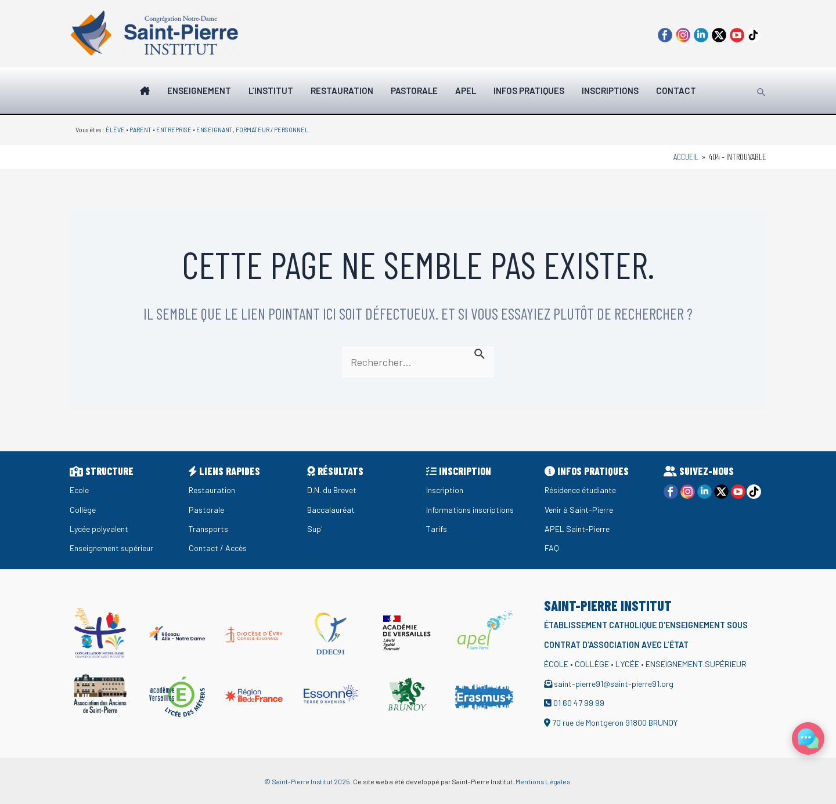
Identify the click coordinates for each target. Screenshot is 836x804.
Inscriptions (610, 90)
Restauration (342, 90)
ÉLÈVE (115, 129)
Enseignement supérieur (114, 548)
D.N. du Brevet (333, 490)
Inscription (445, 490)
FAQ (552, 548)
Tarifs (437, 529)
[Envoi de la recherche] (482, 353)
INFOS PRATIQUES (528, 90)
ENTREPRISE (174, 129)
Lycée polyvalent (101, 529)
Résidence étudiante (583, 490)
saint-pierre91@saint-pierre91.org (615, 684)
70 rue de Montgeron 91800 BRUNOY (617, 722)
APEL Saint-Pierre (577, 529)
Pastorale (414, 90)
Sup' (315, 529)
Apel (465, 90)
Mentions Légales (543, 781)
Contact (676, 90)
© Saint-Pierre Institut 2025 (307, 781)
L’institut (270, 90)
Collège (83, 510)
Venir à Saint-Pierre (580, 510)
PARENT (140, 129)
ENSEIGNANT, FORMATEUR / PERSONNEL (252, 129)
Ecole (79, 490)
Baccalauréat (331, 510)
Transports (209, 529)
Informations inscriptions (471, 510)
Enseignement (199, 90)
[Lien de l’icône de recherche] (761, 90)
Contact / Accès (218, 548)
